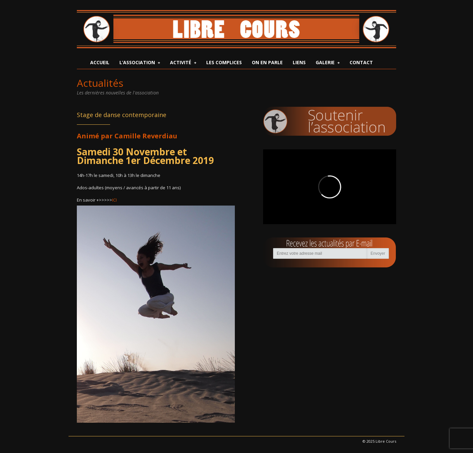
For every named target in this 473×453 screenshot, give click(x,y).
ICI (114, 200)
